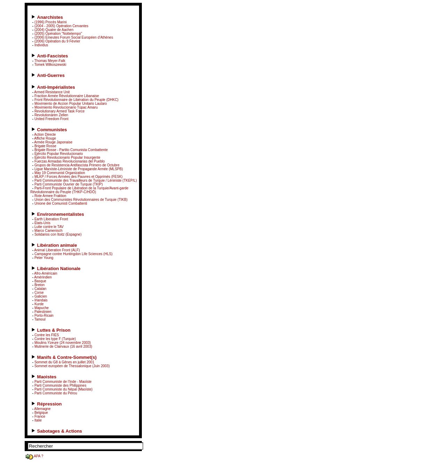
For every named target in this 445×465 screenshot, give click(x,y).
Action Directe (45, 134)
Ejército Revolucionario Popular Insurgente (67, 157)
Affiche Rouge (45, 138)
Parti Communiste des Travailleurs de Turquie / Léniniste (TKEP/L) (85, 180)
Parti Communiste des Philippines (60, 385)
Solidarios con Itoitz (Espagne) (58, 234)
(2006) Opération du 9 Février (57, 41)
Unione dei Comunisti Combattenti (60, 203)
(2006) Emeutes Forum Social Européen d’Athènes (73, 37)
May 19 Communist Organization (59, 173)
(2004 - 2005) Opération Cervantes (61, 26)
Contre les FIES (46, 335)
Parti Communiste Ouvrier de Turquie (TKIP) (68, 184)
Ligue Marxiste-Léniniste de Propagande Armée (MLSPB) (78, 169)
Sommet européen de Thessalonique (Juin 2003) (72, 366)
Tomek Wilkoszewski (50, 64)
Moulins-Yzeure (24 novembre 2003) (62, 343)
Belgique (41, 413)
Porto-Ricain (44, 315)
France (39, 416)
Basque (40, 281)
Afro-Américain (45, 273)
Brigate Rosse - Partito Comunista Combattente (71, 150)
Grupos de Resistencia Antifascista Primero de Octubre (77, 165)
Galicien (40, 296)
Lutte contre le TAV (49, 227)
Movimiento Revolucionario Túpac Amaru (66, 107)
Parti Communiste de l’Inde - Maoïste (63, 382)
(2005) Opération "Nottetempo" (58, 34)
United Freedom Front (51, 119)
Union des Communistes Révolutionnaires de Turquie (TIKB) (81, 200)
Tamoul (40, 319)
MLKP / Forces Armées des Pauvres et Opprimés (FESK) (78, 177)
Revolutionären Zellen (51, 115)
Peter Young (44, 258)
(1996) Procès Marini (50, 22)
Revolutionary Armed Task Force (59, 111)
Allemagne (42, 409)
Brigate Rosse (45, 146)
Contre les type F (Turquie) (55, 339)
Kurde (39, 304)
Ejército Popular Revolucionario (58, 154)
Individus (41, 45)
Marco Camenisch (48, 230)
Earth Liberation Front (51, 219)
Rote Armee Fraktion (50, 196)
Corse (39, 292)
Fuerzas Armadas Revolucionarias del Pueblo (69, 161)
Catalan (40, 289)
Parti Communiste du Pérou (55, 393)
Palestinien (42, 312)
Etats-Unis (42, 223)
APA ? (34, 456)
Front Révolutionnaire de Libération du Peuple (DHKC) (76, 100)
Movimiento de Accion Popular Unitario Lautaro (70, 103)
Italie (38, 420)
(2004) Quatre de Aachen (53, 30)
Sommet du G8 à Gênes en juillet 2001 (64, 362)
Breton (39, 285)
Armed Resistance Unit (52, 92)
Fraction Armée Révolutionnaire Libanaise (66, 96)
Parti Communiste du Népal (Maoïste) (63, 389)
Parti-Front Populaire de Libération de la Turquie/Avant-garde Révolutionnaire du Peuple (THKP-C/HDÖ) (79, 190)
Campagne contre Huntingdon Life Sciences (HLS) (73, 254)
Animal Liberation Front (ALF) (57, 250)
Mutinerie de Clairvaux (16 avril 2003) (63, 346)
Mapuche (41, 308)
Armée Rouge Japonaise (53, 142)
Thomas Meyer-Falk (49, 61)
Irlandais (41, 300)
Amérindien (43, 277)
